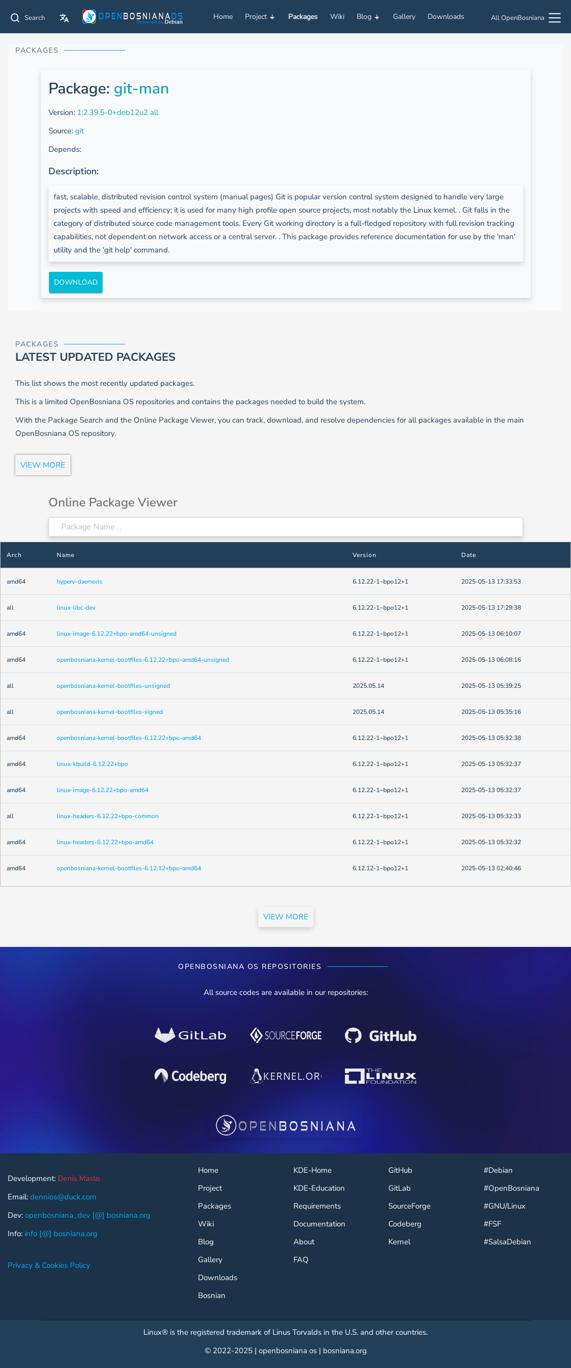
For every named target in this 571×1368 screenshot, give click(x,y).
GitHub (400, 1170)
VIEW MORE (42, 465)
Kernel (399, 1242)
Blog (369, 17)
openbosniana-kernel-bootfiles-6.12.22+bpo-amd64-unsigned (143, 660)
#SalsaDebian (507, 1242)
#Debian (498, 1170)
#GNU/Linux (505, 1206)
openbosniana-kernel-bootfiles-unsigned (113, 686)
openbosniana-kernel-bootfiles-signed (110, 712)
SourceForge (409, 1206)
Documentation (319, 1224)
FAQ (301, 1260)
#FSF (492, 1224)
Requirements (317, 1206)
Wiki (337, 16)
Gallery (404, 16)
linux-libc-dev (76, 608)
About (303, 1242)
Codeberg (404, 1224)
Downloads (446, 16)
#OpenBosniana (511, 1188)
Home (223, 16)
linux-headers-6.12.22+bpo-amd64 (105, 842)
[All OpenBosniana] (527, 19)
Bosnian (212, 1296)
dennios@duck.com (63, 1197)
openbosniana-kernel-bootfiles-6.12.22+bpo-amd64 (129, 738)
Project (260, 17)
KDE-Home (312, 1170)
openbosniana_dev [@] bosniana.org (88, 1215)
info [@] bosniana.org (60, 1233)
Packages (303, 16)
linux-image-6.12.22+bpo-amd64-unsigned (117, 634)
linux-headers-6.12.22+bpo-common (108, 816)
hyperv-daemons (80, 581)
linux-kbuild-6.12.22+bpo (92, 764)
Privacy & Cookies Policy (49, 1265)
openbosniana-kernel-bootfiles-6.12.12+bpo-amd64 (129, 868)
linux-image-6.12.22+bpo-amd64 (102, 790)
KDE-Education (319, 1188)
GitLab (399, 1188)
